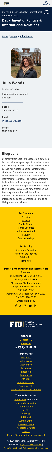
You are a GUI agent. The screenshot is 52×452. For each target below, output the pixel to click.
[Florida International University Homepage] (14, 3)
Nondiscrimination (26, 427)
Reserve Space (26, 424)
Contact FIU (26, 339)
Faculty (26, 234)
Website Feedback (12, 448)
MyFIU (26, 410)
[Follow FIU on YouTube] (31, 347)
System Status (26, 420)
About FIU (26, 357)
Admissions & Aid (26, 231)
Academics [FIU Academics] (26, 364)
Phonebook (20, 399)
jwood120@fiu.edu (11, 120)
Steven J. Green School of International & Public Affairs (22, 14)
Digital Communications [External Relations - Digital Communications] (31, 444)
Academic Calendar (26, 250)
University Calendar (26, 403)
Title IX (26, 431)
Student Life (26, 375)
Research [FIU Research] (26, 371)
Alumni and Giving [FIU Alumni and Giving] (26, 382)
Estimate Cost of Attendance (26, 389)
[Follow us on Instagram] (25, 306)
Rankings (26, 260)
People (13, 36)
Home (5, 36)
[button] (46, 3)
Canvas (26, 413)
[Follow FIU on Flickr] (35, 347)
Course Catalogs (26, 238)
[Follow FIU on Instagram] (16, 347)
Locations (26, 368)
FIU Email (26, 417)
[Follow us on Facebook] (16, 306)
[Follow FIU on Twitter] (27, 347)
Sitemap (45, 448)
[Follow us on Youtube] (30, 306)
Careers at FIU (26, 386)
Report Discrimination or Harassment (26, 435)
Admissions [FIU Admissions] (26, 361)
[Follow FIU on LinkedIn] (20, 347)
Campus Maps (26, 406)
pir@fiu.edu (29, 300)
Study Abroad (26, 224)
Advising (26, 217)
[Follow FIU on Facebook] (24, 347)
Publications (26, 257)
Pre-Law (26, 220)
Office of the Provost (26, 253)
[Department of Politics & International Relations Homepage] (22, 22)
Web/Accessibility (30, 448)
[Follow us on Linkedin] (35, 306)
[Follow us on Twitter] (20, 306)
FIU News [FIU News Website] (26, 343)
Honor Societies (26, 227)
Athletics (26, 378)
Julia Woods (26, 36)
